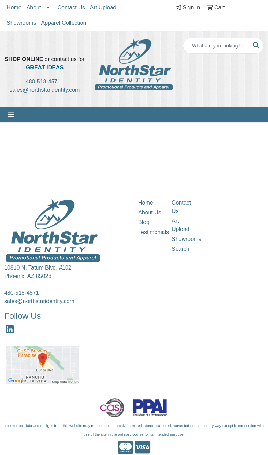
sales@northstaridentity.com (45, 90)
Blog (143, 222)
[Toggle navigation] (10, 114)
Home (14, 7)
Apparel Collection (63, 23)
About (34, 7)
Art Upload (103, 7)
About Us (149, 212)
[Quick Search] (216, 46)
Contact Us (71, 7)
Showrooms (21, 23)
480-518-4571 (45, 82)
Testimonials (150, 232)
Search (180, 249)
